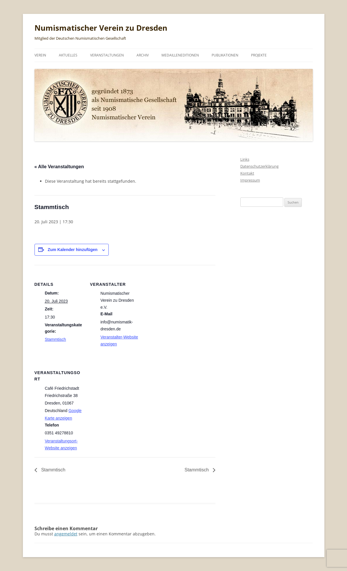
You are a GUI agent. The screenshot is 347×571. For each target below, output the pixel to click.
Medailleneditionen (180, 55)
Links (244, 159)
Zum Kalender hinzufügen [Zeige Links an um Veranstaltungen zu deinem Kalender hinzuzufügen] (72, 249)
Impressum (250, 180)
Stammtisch (55, 339)
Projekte (259, 55)
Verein (40, 55)
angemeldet (65, 534)
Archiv (143, 55)
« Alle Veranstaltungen (59, 166)
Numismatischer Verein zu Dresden (100, 28)
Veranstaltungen (107, 55)
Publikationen (225, 55)
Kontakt (247, 173)
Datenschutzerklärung (259, 166)
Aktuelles (68, 55)
